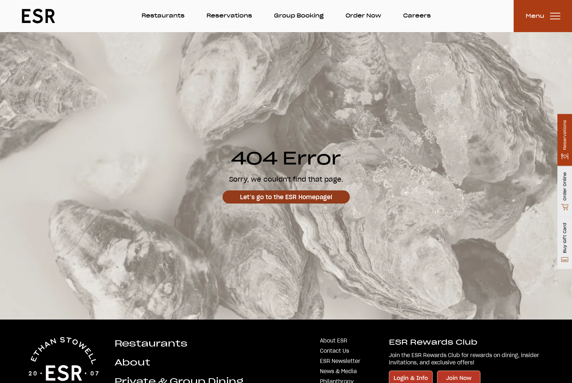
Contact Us (334, 351)
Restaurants (163, 15)
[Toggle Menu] (543, 16)
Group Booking (299, 15)
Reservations (229, 15)
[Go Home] (38, 16)
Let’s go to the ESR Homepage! (286, 197)
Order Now (363, 15)
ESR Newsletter (340, 361)
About (132, 362)
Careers (417, 15)
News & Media (338, 371)
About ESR (333, 340)
